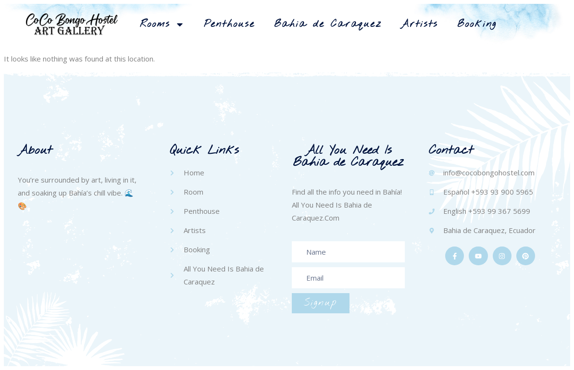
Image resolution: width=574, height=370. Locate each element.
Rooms (162, 24)
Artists (419, 24)
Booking (477, 24)
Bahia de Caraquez (328, 24)
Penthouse (229, 24)
